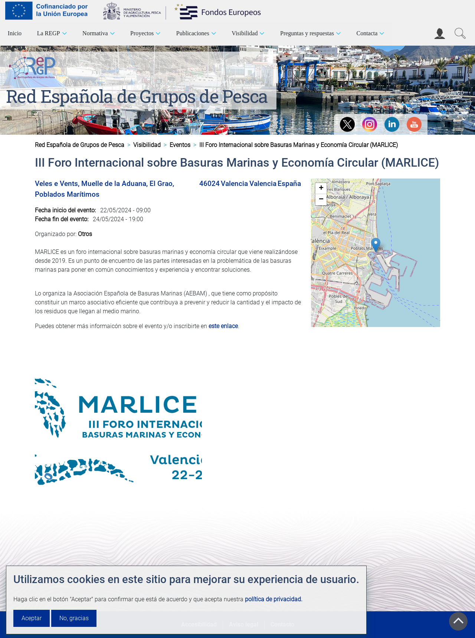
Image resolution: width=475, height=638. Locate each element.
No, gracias (74, 618)
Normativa (95, 33)
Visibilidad (245, 33)
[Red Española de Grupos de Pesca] (33, 66)
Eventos (180, 144)
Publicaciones (192, 33)
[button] (375, 245)
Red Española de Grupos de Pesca (137, 96)
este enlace (223, 326)
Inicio (15, 33)
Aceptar (32, 618)
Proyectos (142, 33)
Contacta (366, 33)
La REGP (48, 33)
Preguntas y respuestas (307, 33)
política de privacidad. (273, 599)
